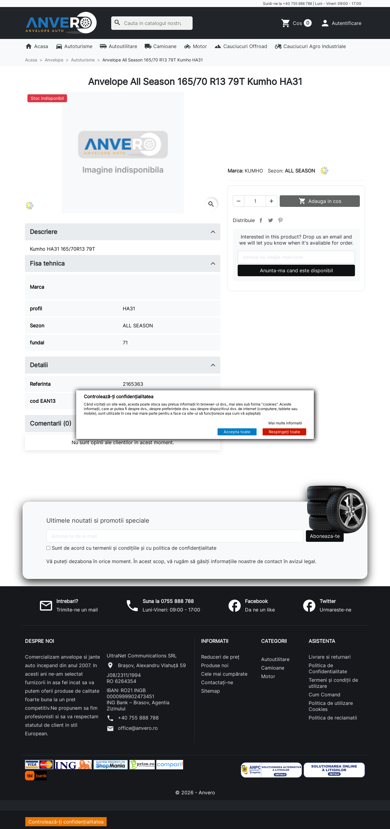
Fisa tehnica (47, 263)
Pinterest (280, 220)
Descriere (43, 231)
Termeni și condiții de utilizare (333, 679)
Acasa (36, 46)
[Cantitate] (255, 201)
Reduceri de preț (220, 653)
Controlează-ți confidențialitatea (66, 818)
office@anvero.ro (132, 725)
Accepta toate (237, 431)
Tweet (270, 220)
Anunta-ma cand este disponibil (296, 270)
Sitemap (210, 687)
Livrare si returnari (330, 653)
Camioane (160, 46)
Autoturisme (74, 46)
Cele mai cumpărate (224, 670)
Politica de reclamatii (333, 714)
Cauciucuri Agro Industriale (310, 46)
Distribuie (260, 220)
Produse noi (215, 662)
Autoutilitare (118, 46)
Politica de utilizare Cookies (331, 702)
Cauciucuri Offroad (240, 46)
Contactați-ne (217, 679)
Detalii (39, 361)
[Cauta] (152, 23)
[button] (341, 23)
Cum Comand (324, 691)
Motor (195, 46)
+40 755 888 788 (297, 3)
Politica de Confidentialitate (328, 665)
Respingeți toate (284, 431)
